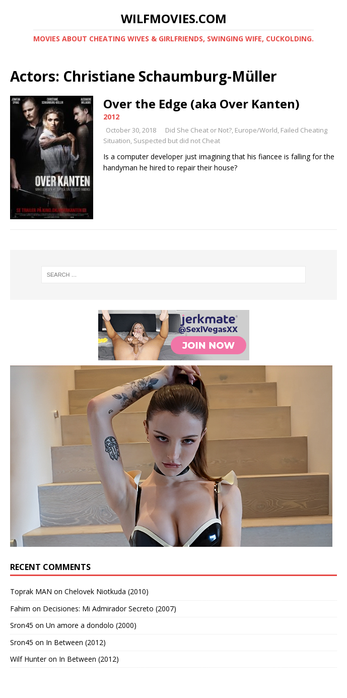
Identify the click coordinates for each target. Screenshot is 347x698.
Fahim (20, 608)
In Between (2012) (76, 642)
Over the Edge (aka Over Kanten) (201, 103)
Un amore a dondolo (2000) (91, 625)
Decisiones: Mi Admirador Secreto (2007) (109, 608)
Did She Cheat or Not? (198, 130)
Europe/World (256, 130)
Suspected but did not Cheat (176, 140)
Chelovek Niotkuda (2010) (106, 591)
